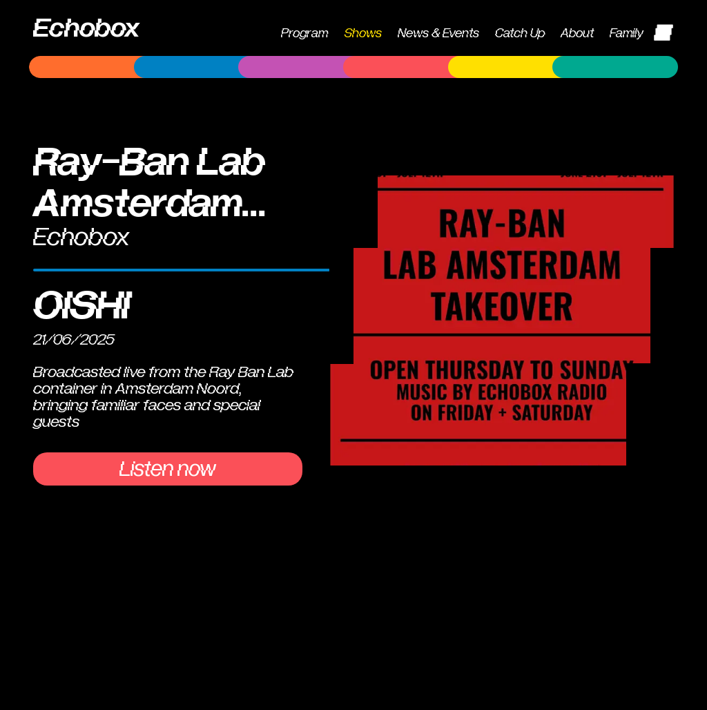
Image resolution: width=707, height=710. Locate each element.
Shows (363, 33)
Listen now (167, 469)
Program (304, 33)
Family (626, 33)
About (577, 33)
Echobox (86, 28)
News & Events (438, 33)
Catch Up (520, 33)
